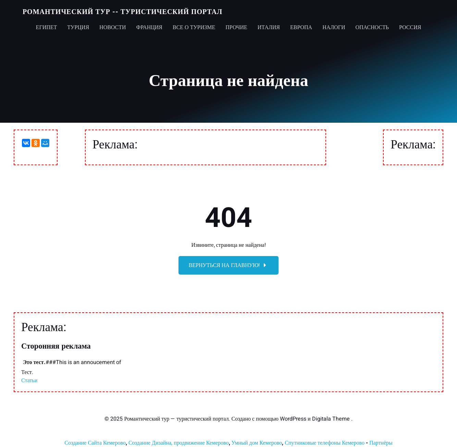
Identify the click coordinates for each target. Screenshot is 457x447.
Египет (46, 27)
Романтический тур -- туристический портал (122, 12)
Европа (301, 27)
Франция (149, 27)
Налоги (333, 27)
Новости (112, 27)
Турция (78, 27)
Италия (269, 27)
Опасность (371, 27)
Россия (410, 27)
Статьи (29, 380)
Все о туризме (194, 27)
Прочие (236, 27)
